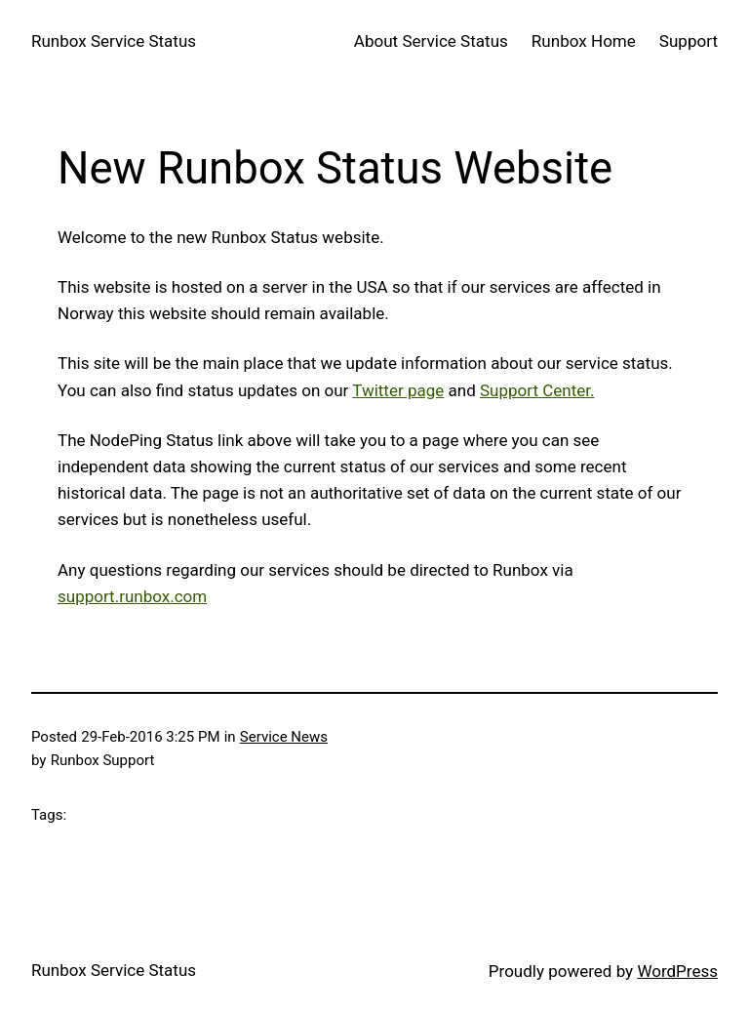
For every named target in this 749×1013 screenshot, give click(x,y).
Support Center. (537, 390)
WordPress (677, 971)
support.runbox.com (132, 596)
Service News (284, 737)
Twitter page (398, 390)
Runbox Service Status (113, 41)
